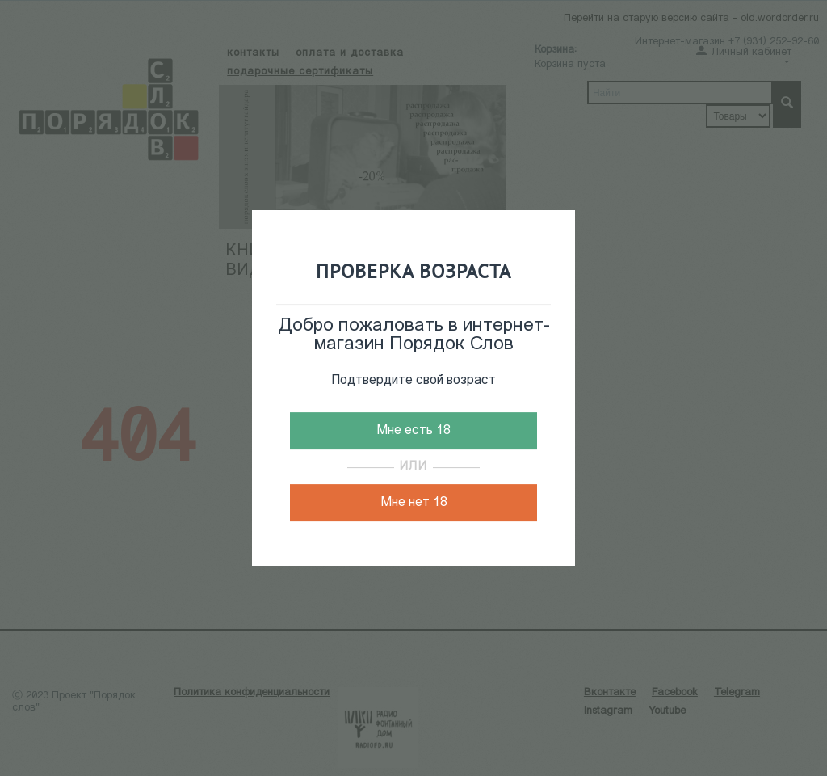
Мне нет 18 (413, 502)
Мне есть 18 (413, 430)
